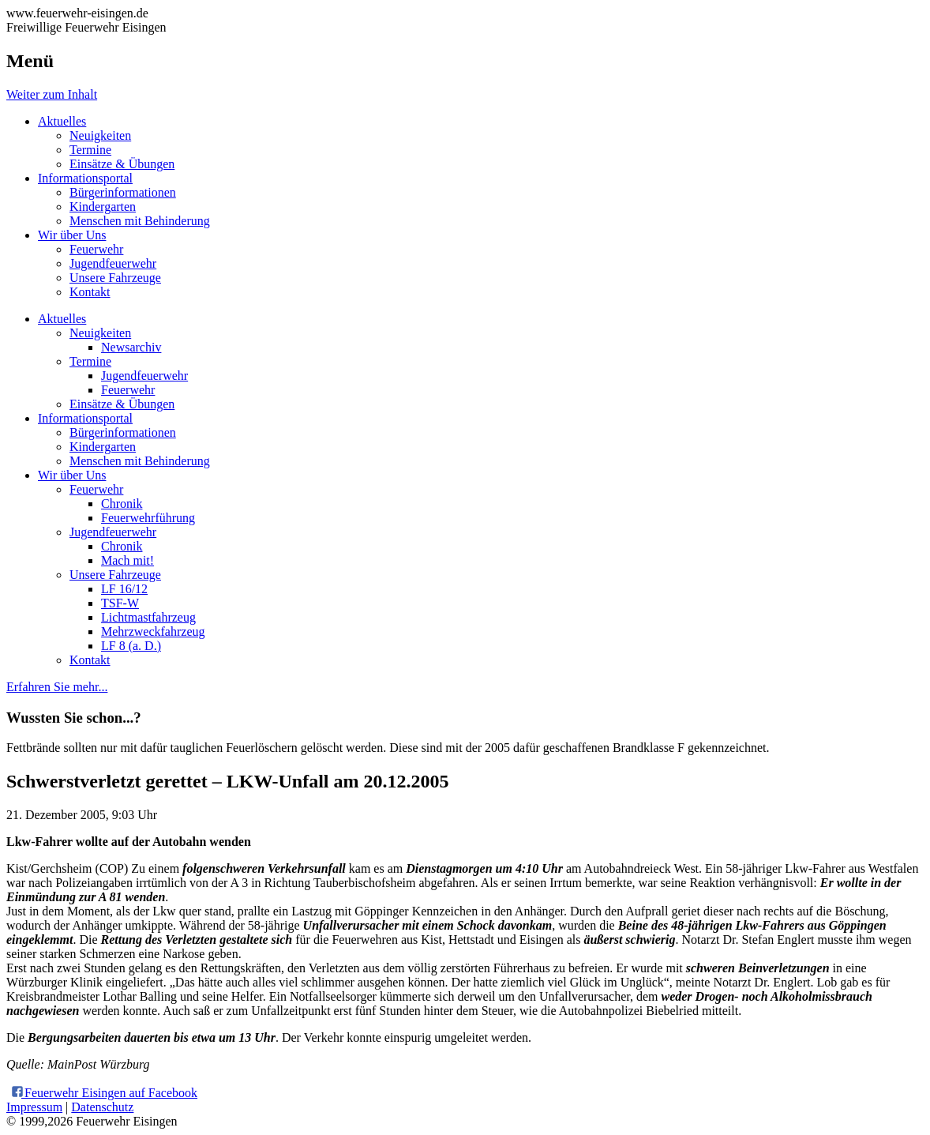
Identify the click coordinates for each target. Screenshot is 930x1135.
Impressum (34, 1107)
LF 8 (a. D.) (131, 645)
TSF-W (120, 603)
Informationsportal (85, 178)
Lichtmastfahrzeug (148, 617)
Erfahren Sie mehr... (56, 686)
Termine (90, 149)
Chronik (121, 503)
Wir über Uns (72, 235)
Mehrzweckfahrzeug (152, 631)
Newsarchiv (131, 347)
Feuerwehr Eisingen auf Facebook (103, 1092)
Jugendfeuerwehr (112, 263)
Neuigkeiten (100, 135)
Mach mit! (127, 560)
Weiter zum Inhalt (51, 94)
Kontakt (90, 292)
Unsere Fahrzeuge (115, 277)
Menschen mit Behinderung (139, 220)
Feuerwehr (96, 249)
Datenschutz (102, 1107)
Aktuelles (62, 121)
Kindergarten (102, 206)
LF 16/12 (124, 589)
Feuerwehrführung (148, 517)
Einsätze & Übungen (121, 164)
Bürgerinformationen (122, 192)
